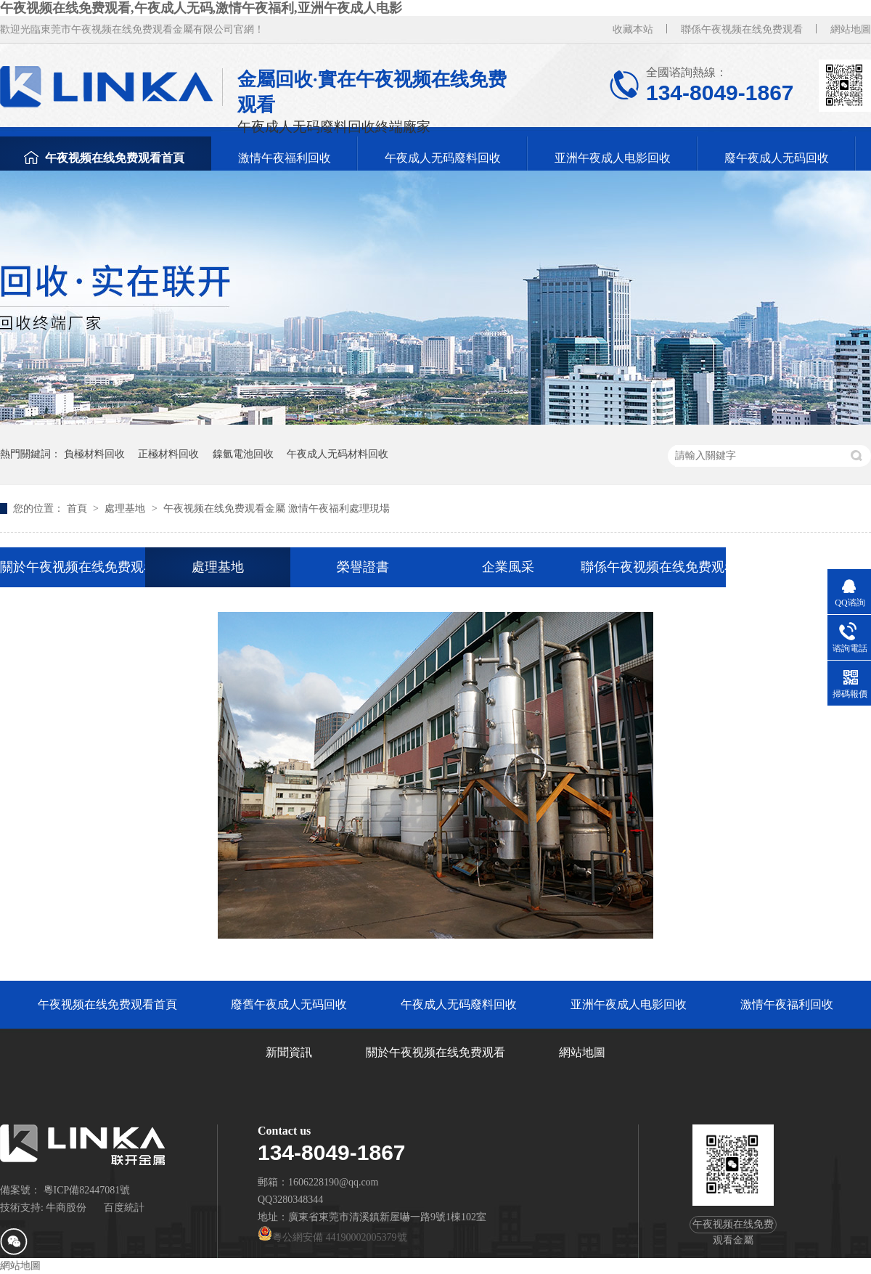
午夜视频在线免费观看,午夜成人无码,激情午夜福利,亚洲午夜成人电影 (201, 8)
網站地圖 (850, 29)
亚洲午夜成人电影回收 (613, 158)
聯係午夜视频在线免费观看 (742, 29)
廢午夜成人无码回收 (776, 158)
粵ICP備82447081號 (87, 1190)
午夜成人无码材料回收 (337, 454)
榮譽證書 (363, 567)
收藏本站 (633, 29)
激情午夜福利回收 (284, 158)
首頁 (78, 508)
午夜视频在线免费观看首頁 (114, 158)
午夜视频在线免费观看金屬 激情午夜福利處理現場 (276, 508)
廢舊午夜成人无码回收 (289, 1004)
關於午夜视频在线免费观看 (72, 567)
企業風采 (508, 567)
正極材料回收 (168, 454)
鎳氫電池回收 (243, 454)
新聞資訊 (289, 1052)
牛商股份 (66, 1207)
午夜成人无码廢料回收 (443, 158)
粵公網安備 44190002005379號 (332, 1237)
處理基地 (126, 508)
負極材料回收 (94, 454)
